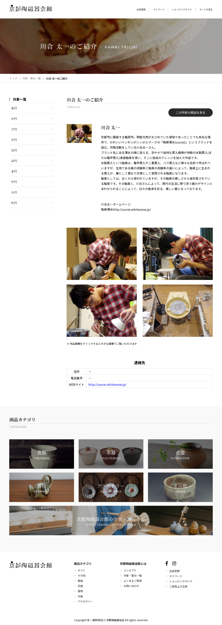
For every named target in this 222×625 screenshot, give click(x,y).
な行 (14, 150)
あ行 (14, 108)
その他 (81, 575)
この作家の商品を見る (190, 112)
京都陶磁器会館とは (133, 563)
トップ (13, 78)
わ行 (14, 203)
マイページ (158, 9)
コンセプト (130, 570)
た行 (14, 139)
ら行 (14, 192)
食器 (80, 581)
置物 (80, 591)
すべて (81, 570)
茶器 (80, 586)
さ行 (14, 129)
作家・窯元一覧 (32, 78)
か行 (14, 118)
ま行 (14, 171)
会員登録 (141, 9)
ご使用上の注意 (178, 586)
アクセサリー (85, 601)
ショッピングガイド (182, 9)
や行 (14, 181)
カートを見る (206, 9)
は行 (14, 160)
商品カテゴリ (83, 563)
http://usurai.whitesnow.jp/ (107, 384)
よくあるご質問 (133, 581)
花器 (80, 596)
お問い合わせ (131, 586)
